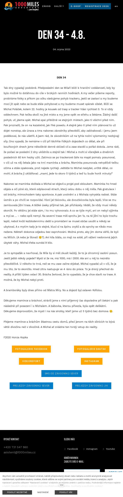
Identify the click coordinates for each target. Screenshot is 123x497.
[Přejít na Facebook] (71, 448)
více (61, 485)
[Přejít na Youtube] (108, 448)
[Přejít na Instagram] (90, 448)
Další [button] (53, 6)
